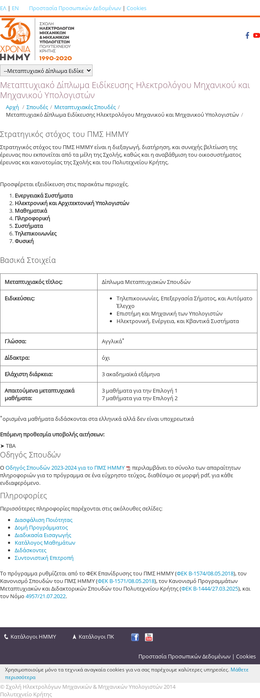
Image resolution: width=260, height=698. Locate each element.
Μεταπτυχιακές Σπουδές (85, 107)
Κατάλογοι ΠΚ (96, 636)
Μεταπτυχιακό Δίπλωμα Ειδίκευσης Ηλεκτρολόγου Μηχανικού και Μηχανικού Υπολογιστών (122, 114)
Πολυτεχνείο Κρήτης (26, 694)
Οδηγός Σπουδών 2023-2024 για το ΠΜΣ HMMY (65, 467)
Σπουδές (37, 107)
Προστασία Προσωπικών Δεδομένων (75, 8)
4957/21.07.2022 (46, 596)
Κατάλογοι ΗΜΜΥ (33, 636)
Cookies (136, 8)
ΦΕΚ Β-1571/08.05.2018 (126, 581)
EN (15, 8)
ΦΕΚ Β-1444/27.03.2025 (209, 588)
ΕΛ (3, 8)
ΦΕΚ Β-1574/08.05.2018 (205, 573)
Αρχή (12, 107)
